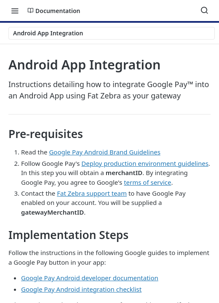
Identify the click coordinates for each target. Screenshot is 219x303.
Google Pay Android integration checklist (81, 289)
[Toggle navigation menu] (14, 10)
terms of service (147, 182)
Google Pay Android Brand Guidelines (104, 152)
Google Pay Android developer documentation (89, 278)
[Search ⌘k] (204, 10)
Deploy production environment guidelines (144, 163)
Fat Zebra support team (92, 193)
